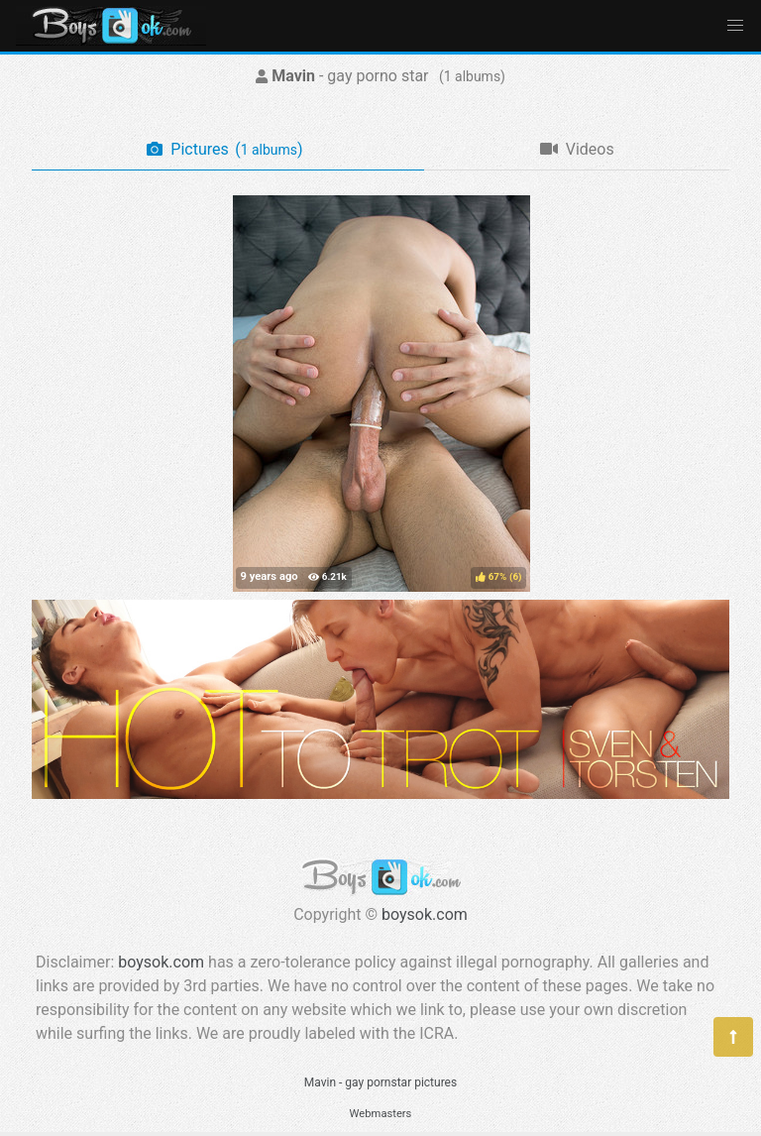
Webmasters (381, 1113)
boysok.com (424, 914)
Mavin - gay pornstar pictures (380, 1082)
